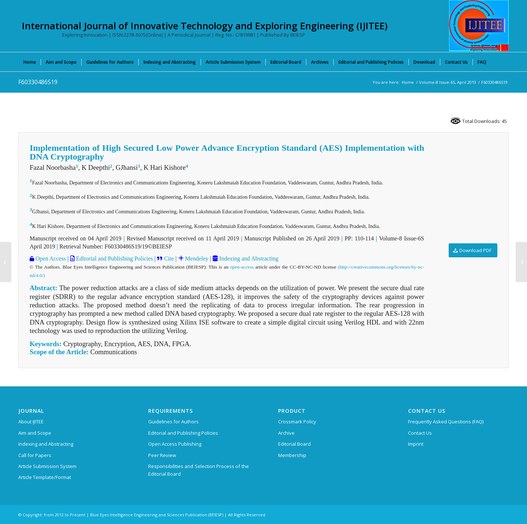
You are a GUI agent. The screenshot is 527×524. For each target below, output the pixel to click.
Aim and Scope (34, 433)
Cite (169, 258)
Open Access (50, 258)
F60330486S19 (37, 82)
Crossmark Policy (297, 421)
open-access (242, 267)
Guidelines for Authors (173, 421)
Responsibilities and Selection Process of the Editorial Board (198, 470)
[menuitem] (30, 62)
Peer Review (162, 455)
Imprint (415, 444)
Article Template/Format (44, 477)
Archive (286, 433)
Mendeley (196, 258)
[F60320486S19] (5, 262)
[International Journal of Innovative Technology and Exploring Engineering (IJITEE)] (479, 25)
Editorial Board (294, 444)
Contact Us (420, 433)
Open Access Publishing (174, 444)
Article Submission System (47, 466)
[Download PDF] (473, 250)
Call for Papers (34, 455)
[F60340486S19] (521, 262)
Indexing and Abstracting (248, 258)
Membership (292, 455)
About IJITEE (31, 421)
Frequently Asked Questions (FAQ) (445, 421)
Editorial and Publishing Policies (114, 258)
